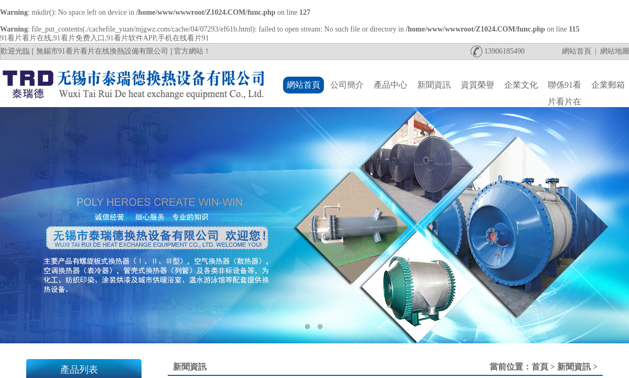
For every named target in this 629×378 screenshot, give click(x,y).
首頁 (540, 366)
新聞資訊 (574, 366)
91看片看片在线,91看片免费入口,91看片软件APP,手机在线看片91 (104, 38)
